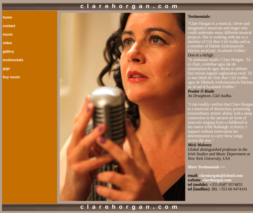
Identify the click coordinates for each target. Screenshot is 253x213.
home (7, 17)
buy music (11, 77)
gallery (8, 51)
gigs (6, 68)
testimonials (13, 60)
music (8, 34)
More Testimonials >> (206, 167)
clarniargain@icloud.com (221, 175)
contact (9, 26)
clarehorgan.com (217, 180)
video (7, 43)
